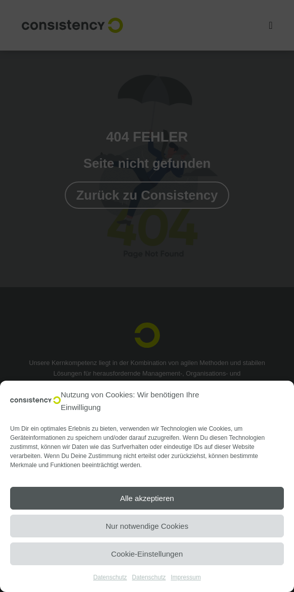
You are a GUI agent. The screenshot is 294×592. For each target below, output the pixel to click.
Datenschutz (110, 577)
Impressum (186, 577)
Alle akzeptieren (147, 498)
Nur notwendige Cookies (147, 526)
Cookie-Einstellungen (147, 554)
